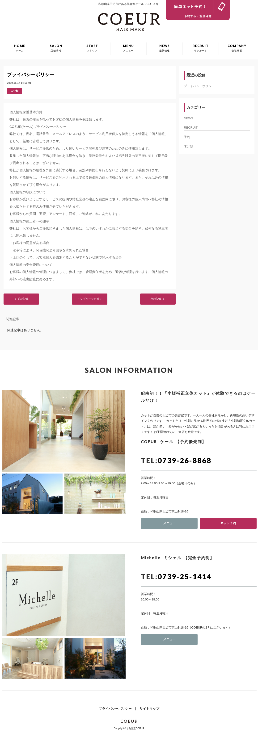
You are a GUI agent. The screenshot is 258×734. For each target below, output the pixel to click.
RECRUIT (201, 48)
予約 (187, 137)
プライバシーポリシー (30, 74)
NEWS (164, 48)
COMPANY (237, 48)
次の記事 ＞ (157, 299)
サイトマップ (149, 708)
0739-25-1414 (184, 576)
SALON (56, 48)
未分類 (14, 90)
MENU (128, 48)
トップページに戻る (89, 299)
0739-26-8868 (184, 460)
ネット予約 (228, 523)
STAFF (92, 48)
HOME (19, 48)
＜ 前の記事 (21, 299)
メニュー (169, 523)
